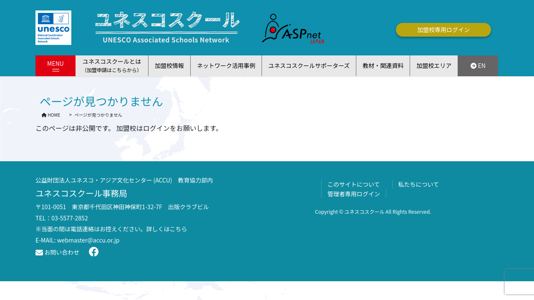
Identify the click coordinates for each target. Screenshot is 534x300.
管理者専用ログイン (353, 194)
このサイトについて (353, 184)
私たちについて (418, 184)
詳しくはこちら (166, 229)
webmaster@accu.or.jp (88, 240)
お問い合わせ (57, 252)
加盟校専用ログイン (443, 29)
